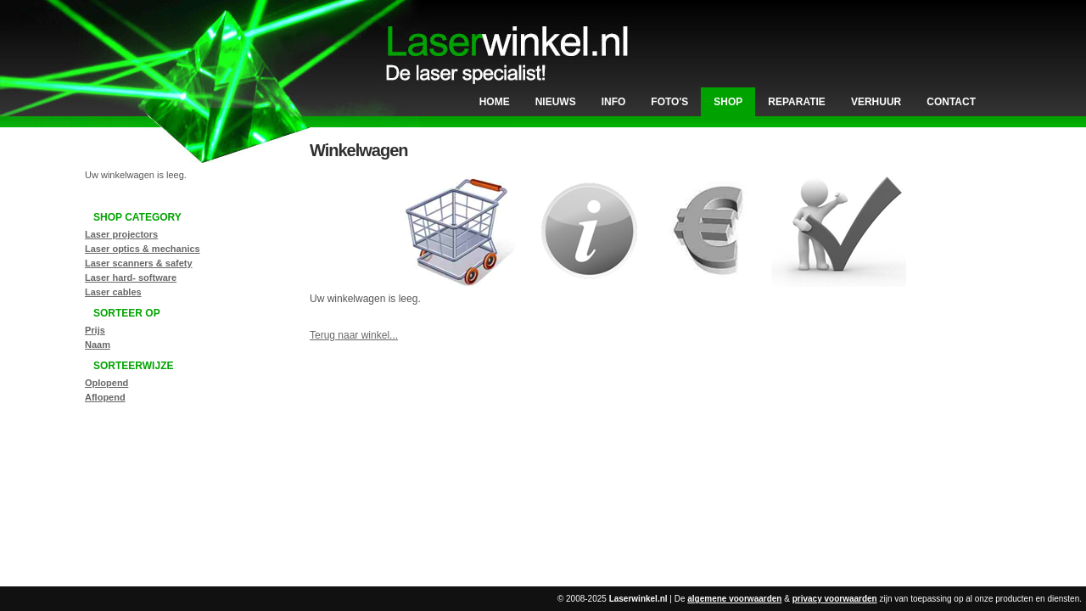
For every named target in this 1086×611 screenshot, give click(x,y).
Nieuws (555, 102)
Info (614, 102)
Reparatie (797, 102)
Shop (728, 102)
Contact (951, 102)
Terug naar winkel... (354, 335)
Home (494, 102)
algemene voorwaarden (734, 598)
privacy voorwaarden (834, 598)
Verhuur (876, 102)
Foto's (669, 102)
